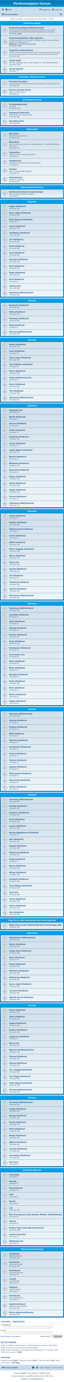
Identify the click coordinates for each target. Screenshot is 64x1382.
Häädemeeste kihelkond (21, 529)
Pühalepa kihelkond (19, 318)
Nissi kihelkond (16, 266)
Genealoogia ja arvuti (32, 100)
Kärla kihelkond (16, 661)
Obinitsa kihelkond (18, 740)
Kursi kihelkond (17, 819)
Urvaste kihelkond (18, 1149)
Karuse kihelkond (17, 423)
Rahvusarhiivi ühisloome (32, 187)
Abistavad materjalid (27, 44)
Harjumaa (32, 202)
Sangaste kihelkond (19, 879)
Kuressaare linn (17, 654)
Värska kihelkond (17, 787)
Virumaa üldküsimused (20, 1089)
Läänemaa (32, 406)
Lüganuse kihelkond (19, 1036)
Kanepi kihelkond (17, 1115)
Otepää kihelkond (17, 846)
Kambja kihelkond (18, 806)
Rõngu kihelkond (17, 872)
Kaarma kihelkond (18, 634)
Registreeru (19, 1322)
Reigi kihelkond (16, 325)
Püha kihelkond (16, 688)
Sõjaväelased (15, 177)
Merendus (14, 133)
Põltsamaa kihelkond (19, 977)
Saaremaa (32, 603)
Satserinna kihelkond (19, 780)
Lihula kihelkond (17, 443)
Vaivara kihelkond (18, 1063)
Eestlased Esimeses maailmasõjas (26, 192)
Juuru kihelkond (17, 226)
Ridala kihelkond (17, 476)
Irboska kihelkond (18, 720)
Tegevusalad (32, 129)
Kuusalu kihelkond (18, 259)
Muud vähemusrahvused (21, 1312)
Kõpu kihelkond (17, 957)
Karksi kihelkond (17, 535)
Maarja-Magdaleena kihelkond (24, 832)
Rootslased (14, 1270)
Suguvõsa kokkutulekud (21, 50)
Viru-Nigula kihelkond (19, 1076)
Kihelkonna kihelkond (19, 648)
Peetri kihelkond (17, 384)
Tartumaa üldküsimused (21, 799)
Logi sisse (5, 1322)
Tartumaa (32, 795)
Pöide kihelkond (17, 681)
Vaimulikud (14, 152)
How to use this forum (20, 90)
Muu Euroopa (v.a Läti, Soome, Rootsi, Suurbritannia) (35, 1214)
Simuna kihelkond (18, 1056)
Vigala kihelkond (17, 490)
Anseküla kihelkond (19, 615)
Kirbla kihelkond (17, 430)
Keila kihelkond (16, 246)
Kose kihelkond (16, 253)
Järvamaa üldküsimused (21, 397)
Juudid (12, 1279)
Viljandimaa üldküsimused (22, 937)
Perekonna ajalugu (32, 23)
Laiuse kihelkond (17, 826)
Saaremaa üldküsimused (21, 608)
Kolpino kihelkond (18, 727)
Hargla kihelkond (17, 1109)
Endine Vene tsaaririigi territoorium (26, 1228)
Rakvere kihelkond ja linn (21, 1050)
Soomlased (14, 1295)
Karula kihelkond (17, 1122)
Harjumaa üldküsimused (21, 292)
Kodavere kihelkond (19, 812)
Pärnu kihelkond (17, 555)
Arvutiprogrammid (18, 104)
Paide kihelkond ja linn (20, 377)
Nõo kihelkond (16, 839)
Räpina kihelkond (17, 1142)
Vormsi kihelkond (17, 496)
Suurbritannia (16, 1188)
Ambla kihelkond (17, 344)
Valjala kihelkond (17, 701)
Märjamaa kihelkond (19, 463)
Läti (11, 1208)
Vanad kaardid (16, 69)
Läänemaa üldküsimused (21, 503)
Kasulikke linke (16, 121)
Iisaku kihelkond (17, 1010)
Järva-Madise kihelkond (21, 364)
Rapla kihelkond (17, 272)
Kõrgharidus (15, 161)
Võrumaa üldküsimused (21, 1102)
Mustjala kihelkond (18, 674)
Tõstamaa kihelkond (19, 582)
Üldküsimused (16, 1241)
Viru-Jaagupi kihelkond (20, 1070)
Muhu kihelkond (17, 668)
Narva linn (14, 1043)
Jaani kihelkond (17, 621)
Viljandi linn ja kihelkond (21, 997)
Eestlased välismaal (32, 1170)
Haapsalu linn (16, 410)
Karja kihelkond (16, 641)
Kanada (13, 1181)
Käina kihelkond (17, 312)
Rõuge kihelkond (17, 1135)
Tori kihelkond (16, 575)
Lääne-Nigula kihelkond (20, 450)
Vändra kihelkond (17, 589)
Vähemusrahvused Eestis (32, 1249)
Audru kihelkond (17, 516)
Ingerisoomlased (17, 1304)
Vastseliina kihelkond (19, 1155)
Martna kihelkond (17, 456)
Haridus (13, 169)
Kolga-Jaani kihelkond (20, 951)
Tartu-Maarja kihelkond (20, 885)
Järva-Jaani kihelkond (20, 357)
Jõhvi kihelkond (17, 1016)
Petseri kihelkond (17, 753)
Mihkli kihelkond (17, 542)
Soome (12, 1221)
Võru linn (13, 1162)
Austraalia (14, 1174)
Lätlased (13, 1287)
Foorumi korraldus (18, 81)
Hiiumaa (32, 301)
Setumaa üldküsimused (20, 713)
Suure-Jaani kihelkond (20, 984)
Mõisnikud (14, 142)
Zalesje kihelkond (17, 767)
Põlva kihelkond (17, 1129)
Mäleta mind (46, 1336)
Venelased (14, 1262)
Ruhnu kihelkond (17, 694)
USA (11, 1194)
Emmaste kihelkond (19, 305)
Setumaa (32, 709)
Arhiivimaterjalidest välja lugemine (26, 38)
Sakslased (14, 1254)
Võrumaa (32, 1098)
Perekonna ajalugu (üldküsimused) (26, 28)
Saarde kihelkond (17, 569)
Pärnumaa (32, 511)
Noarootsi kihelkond (19, 470)
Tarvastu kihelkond (18, 990)
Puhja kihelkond (17, 859)
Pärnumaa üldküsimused (21, 595)
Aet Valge (16, 1363)
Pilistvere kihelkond (19, 971)
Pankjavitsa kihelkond (20, 747)
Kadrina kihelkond (18, 1030)
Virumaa (32, 1005)
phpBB (22, 1373)
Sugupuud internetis (19, 112)
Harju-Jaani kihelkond (20, 213)
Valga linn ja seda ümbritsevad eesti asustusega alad (32, 920)
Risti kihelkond (16, 279)
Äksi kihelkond (16, 912)
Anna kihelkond (16, 351)
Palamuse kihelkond (19, 852)
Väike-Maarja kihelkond (20, 1083)
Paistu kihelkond (17, 964)
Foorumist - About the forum (32, 77)
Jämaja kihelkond (17, 628)
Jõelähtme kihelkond (19, 233)
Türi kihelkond (16, 391)
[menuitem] (8, 10)
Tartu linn (13, 892)
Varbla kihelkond (17, 483)
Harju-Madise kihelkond (20, 219)
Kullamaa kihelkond (19, 437)
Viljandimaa (32, 933)
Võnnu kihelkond (17, 905)
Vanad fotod (15, 60)
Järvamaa (32, 340)
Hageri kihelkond (17, 206)
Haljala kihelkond (17, 1023)
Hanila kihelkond (17, 417)
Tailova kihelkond (17, 760)
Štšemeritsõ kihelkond (20, 773)
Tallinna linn (15, 286)
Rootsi (12, 1201)
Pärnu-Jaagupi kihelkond (21, 549)
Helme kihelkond (17, 944)
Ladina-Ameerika (17, 1234)
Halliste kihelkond (18, 522)
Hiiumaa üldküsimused (20, 332)
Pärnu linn (14, 562)
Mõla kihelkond (16, 733)
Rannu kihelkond (17, 866)
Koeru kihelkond (17, 371)
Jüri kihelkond (16, 239)
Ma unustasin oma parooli (11, 1336)
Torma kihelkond (17, 899)
